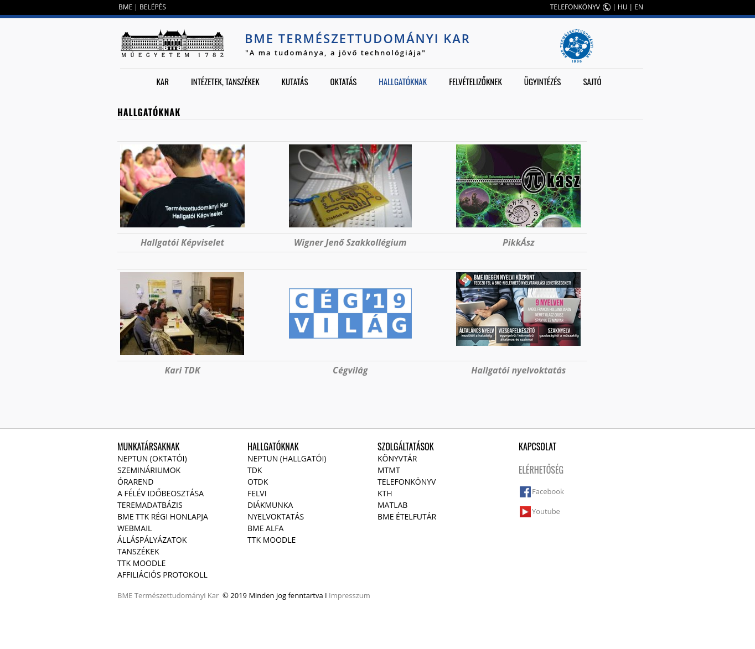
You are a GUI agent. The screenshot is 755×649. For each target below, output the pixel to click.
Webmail (134, 528)
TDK (254, 470)
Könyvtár (397, 458)
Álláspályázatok (152, 539)
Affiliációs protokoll (162, 574)
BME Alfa (265, 528)
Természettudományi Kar (177, 595)
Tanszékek (138, 551)
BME (125, 7)
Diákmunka (270, 505)
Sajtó (592, 81)
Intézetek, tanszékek (225, 81)
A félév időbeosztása (160, 493)
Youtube (546, 511)
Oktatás (343, 81)
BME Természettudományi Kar (357, 38)
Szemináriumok (148, 470)
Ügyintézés (542, 81)
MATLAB (392, 505)
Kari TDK (182, 370)
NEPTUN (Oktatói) (152, 458)
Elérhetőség (541, 469)
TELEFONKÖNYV (575, 7)
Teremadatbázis (150, 505)
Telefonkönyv (406, 481)
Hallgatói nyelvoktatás (518, 370)
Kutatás (295, 81)
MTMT (388, 470)
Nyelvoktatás (275, 516)
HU (623, 7)
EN (638, 7)
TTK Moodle (141, 563)
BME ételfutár (406, 516)
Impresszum (349, 595)
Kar (162, 81)
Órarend (135, 481)
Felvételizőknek (475, 81)
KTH (384, 493)
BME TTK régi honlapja (162, 516)
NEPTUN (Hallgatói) (286, 458)
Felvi (257, 493)
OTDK (257, 481)
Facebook (548, 491)
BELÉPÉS (152, 7)
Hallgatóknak (403, 81)
